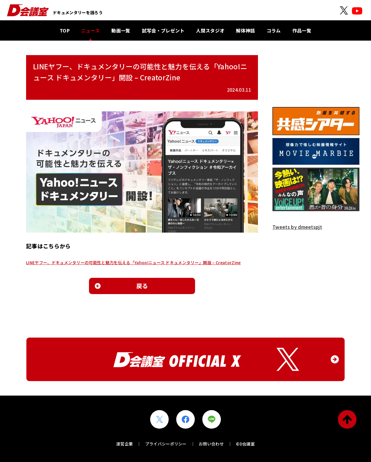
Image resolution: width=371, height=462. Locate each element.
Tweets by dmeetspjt (297, 226)
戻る (142, 286)
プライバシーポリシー (166, 444)
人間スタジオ (210, 30)
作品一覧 (301, 30)
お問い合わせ (211, 444)
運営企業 (124, 444)
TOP (65, 30)
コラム (274, 30)
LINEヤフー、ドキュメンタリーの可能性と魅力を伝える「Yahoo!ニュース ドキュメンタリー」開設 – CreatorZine (133, 262)
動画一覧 (120, 30)
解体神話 (245, 30)
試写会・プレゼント (163, 30)
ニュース (90, 30)
